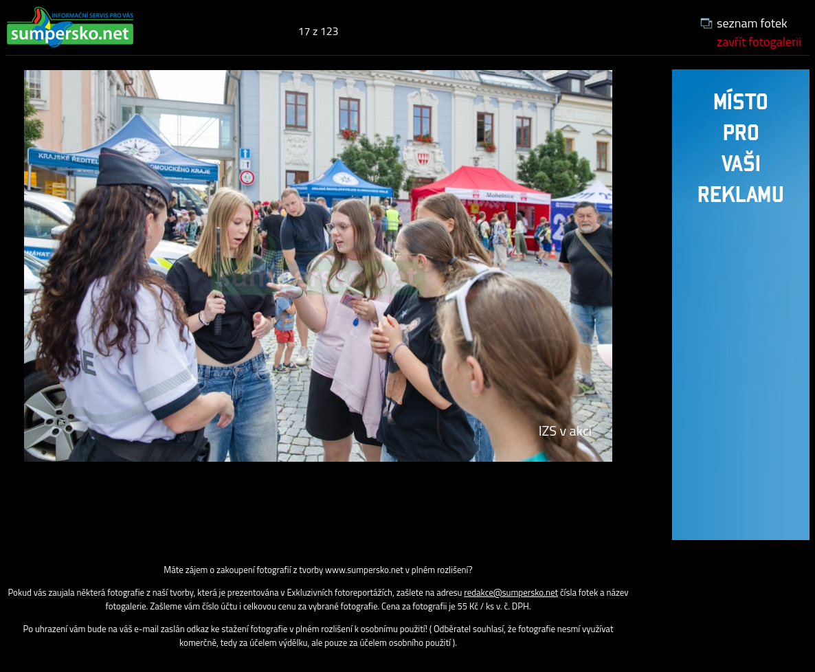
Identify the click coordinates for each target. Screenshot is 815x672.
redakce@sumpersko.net (511, 592)
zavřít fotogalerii (759, 41)
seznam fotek (752, 23)
